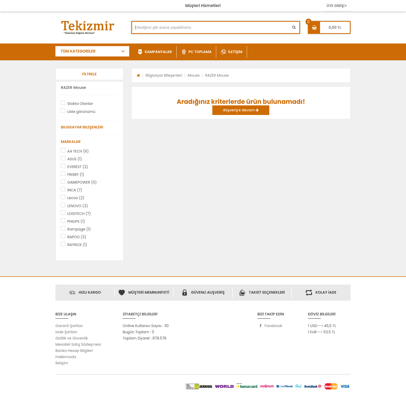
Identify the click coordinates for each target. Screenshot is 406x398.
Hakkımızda (65, 356)
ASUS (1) (74, 159)
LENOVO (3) (77, 205)
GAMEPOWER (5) (82, 182)
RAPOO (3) (76, 237)
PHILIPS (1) (76, 221)
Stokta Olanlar (80, 103)
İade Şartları (66, 332)
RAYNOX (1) (77, 244)
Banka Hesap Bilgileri (74, 350)
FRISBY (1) (75, 174)
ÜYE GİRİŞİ (337, 5)
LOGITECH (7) (79, 213)
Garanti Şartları (69, 325)
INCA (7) (74, 190)
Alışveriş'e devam (241, 110)
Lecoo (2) (75, 197)
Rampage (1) (79, 229)
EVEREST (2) (77, 166)
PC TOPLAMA (196, 52)
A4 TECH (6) (78, 151)
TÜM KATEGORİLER (78, 51)
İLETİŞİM (231, 52)
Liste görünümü (81, 111)
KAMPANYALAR (154, 52)
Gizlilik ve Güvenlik (71, 338)
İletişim (61, 363)
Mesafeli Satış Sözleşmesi (78, 344)
